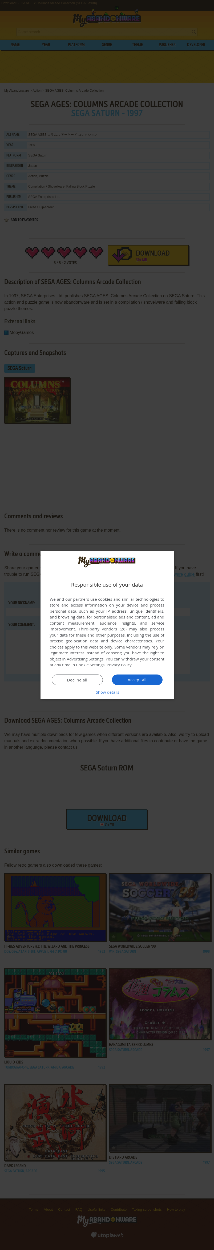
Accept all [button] (137, 679)
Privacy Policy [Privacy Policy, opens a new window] (119, 664)
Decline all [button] (77, 680)
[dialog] (107, 625)
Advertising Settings (85, 659)
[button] (107, 692)
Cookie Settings (90, 664)
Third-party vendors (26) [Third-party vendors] (103, 629)
